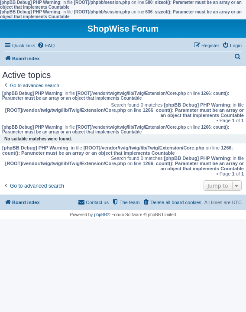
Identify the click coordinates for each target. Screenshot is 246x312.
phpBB (100, 214)
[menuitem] (46, 45)
